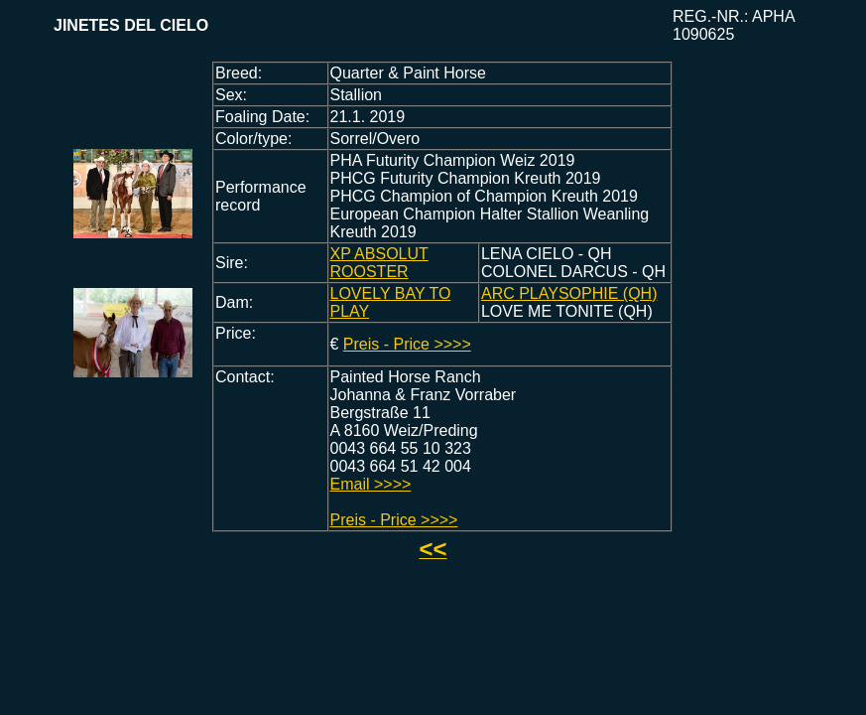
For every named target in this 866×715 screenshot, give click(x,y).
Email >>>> (371, 484)
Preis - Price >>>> (407, 344)
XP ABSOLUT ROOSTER (379, 262)
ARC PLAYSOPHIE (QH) (569, 293)
